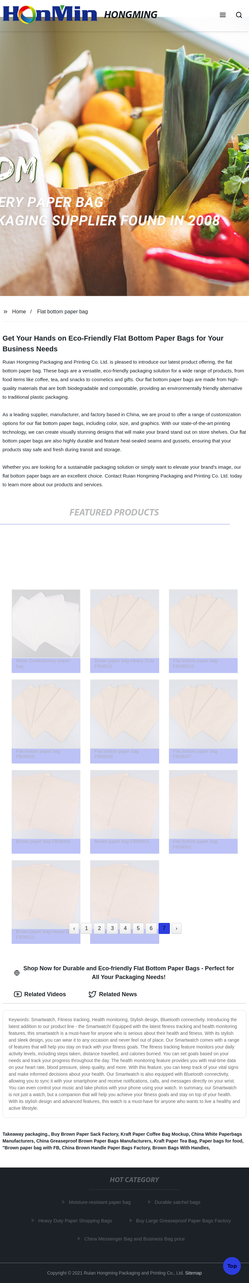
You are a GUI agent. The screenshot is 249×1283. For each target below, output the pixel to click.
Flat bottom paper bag (62, 311)
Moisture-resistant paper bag (101, 1202)
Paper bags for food (220, 1141)
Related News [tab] (113, 994)
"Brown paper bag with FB (31, 1147)
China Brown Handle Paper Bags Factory (106, 1147)
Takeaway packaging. (26, 1134)
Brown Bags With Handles (180, 1147)
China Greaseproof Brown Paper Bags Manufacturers (93, 1141)
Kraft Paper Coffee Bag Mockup (155, 1134)
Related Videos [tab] (40, 994)
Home (19, 311)
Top (232, 1266)
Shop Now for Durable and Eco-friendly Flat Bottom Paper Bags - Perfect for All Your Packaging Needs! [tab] (124, 972)
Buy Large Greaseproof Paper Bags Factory (184, 1220)
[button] (222, 15)
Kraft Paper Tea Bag (175, 1141)
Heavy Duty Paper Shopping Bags (76, 1220)
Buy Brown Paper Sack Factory (84, 1134)
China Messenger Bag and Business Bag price (136, 1238)
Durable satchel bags (179, 1202)
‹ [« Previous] (74, 928)
